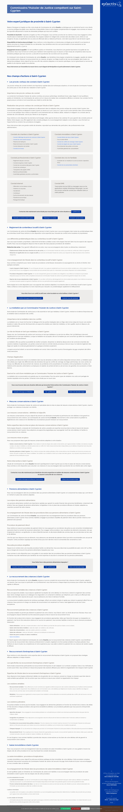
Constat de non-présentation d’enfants (68, 167)
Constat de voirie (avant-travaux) (22, 141)
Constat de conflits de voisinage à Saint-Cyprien (71, 141)
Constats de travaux (19, 150)
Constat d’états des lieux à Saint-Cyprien (68, 137)
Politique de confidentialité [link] (96, 808)
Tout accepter (65, 808)
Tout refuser (76, 808)
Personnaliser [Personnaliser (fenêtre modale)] (85, 808)
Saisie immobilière (15, 640)
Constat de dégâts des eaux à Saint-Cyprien (69, 144)
